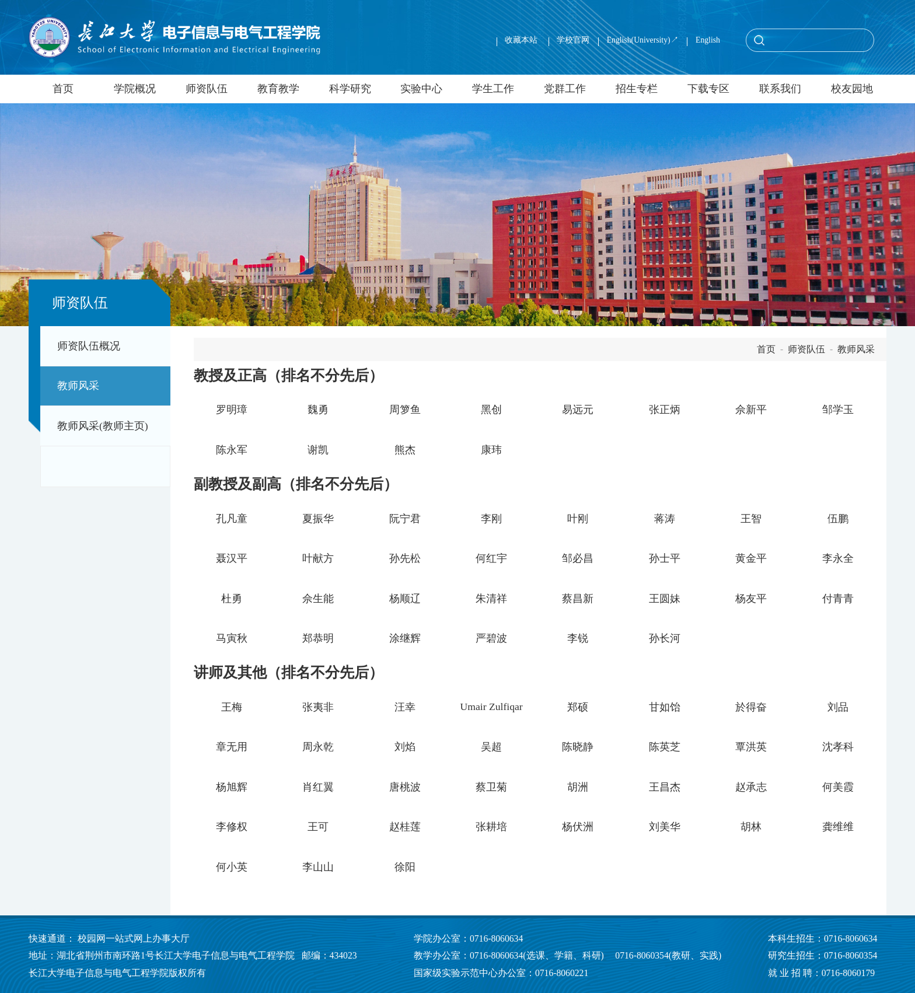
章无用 (231, 747)
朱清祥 (491, 598)
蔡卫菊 (491, 787)
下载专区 (708, 89)
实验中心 (421, 89)
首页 (63, 89)
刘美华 (664, 827)
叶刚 (577, 519)
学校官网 (573, 40)
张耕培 (491, 827)
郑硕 (577, 707)
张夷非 (318, 707)
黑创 (491, 409)
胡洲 (577, 787)
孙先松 (405, 558)
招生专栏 (637, 89)
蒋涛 (664, 519)
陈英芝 (664, 747)
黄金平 (751, 558)
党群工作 (565, 89)
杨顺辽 (405, 598)
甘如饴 (664, 707)
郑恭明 (318, 638)
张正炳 (664, 409)
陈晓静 (577, 747)
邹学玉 (838, 409)
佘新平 (751, 409)
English (708, 40)
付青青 (838, 598)
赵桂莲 (405, 827)
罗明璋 (231, 409)
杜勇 (231, 598)
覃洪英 (751, 747)
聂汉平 (231, 558)
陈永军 (231, 450)
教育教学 (278, 89)
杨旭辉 (231, 787)
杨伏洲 (577, 827)
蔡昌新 (577, 598)
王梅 (231, 707)
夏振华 (318, 519)
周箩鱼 (405, 409)
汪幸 (404, 707)
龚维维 (838, 827)
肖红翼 (318, 787)
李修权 (231, 827)
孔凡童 (231, 519)
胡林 (751, 827)
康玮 (491, 450)
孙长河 (664, 638)
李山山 (318, 867)
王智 (751, 519)
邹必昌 (577, 558)
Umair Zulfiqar (491, 706)
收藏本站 (522, 40)
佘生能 (318, 598)
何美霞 (838, 787)
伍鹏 (837, 519)
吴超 (491, 747)
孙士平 (664, 558)
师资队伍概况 (88, 346)
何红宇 (491, 558)
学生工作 (493, 89)
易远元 (577, 409)
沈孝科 (838, 747)
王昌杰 (664, 787)
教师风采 (78, 385)
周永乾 (318, 747)
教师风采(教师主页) (102, 426)
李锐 (577, 638)
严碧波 (491, 638)
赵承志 (751, 787)
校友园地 (852, 89)
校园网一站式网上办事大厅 (134, 938)
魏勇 (318, 409)
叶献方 (318, 558)
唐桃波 (405, 787)
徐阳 (404, 867)
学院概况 (135, 89)
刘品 (837, 707)
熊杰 (404, 450)
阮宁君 (405, 519)
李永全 (838, 558)
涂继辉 (405, 638)
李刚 (491, 519)
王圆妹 (664, 598)
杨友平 (751, 598)
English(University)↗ (643, 40)
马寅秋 (231, 638)
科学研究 (350, 89)
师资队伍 (207, 89)
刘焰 (404, 747)
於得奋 (751, 707)
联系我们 (780, 89)
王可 (318, 827)
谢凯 (318, 450)
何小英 (231, 867)
